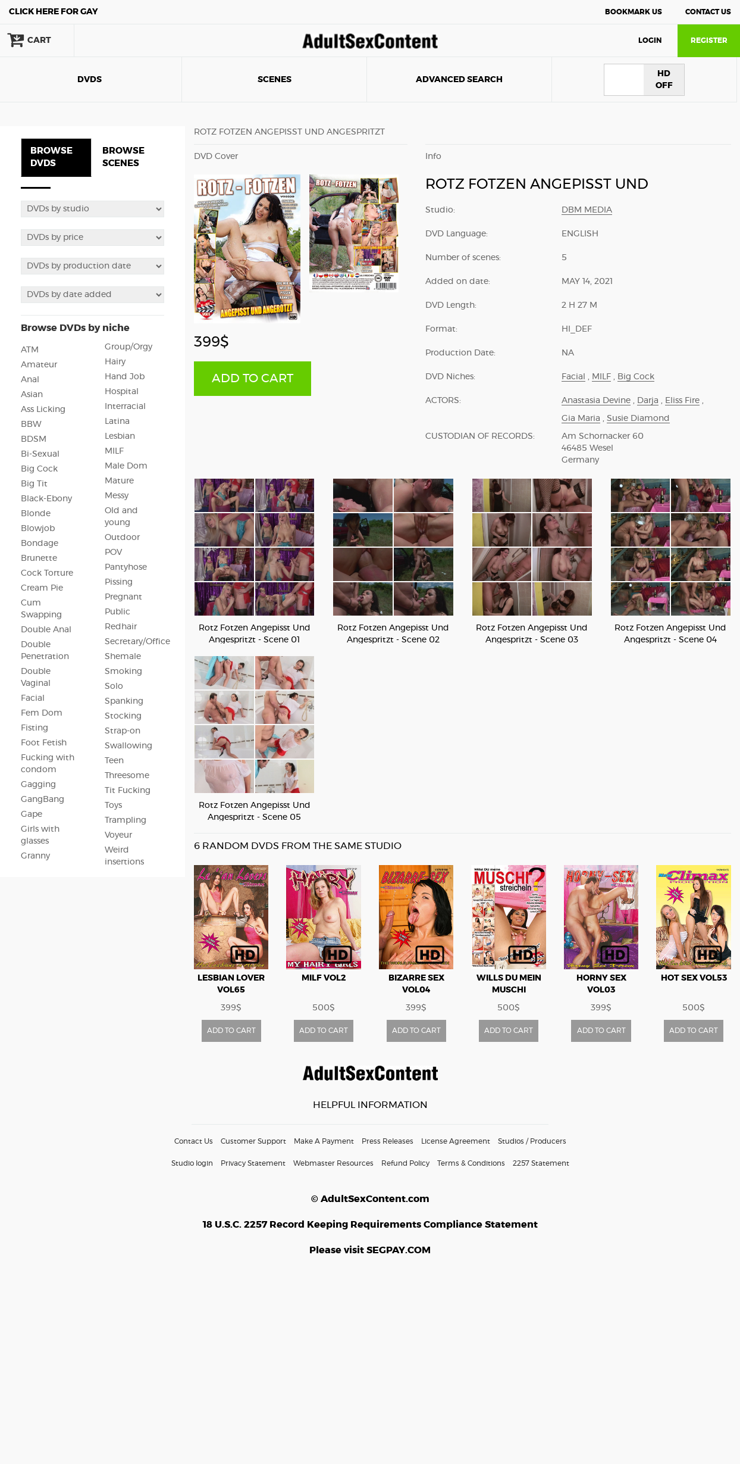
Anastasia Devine (596, 401)
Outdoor (122, 537)
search (113, 40)
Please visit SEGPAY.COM (370, 1250)
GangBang (42, 799)
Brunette (39, 558)
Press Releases (387, 1141)
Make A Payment (324, 1141)
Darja (648, 401)
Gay (53, 12)
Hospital (122, 392)
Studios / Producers (532, 1141)
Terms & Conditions (471, 1163)
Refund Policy (405, 1163)
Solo (114, 686)
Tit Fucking (127, 790)
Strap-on (122, 731)
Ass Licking (43, 409)
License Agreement (455, 1141)
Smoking (123, 671)
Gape (31, 814)
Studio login (192, 1163)
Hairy (115, 362)
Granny (35, 856)
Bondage (39, 543)
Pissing (119, 582)
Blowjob (38, 529)
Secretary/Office (137, 642)
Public (117, 612)
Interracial (125, 406)
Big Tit (34, 484)
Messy (116, 496)
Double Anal (46, 630)
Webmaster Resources (333, 1163)
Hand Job (125, 377)
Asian (32, 395)
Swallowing (128, 746)
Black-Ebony (46, 499)
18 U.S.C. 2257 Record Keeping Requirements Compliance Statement (370, 1224)
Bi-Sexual (40, 454)
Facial (33, 698)
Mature (119, 481)
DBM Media (587, 210)
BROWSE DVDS (51, 157)
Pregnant (123, 597)
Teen (114, 761)
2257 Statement (541, 1163)
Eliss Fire (682, 401)
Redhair (121, 627)
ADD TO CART (252, 379)
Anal (30, 380)
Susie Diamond (638, 418)
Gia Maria (581, 418)
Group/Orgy (128, 347)
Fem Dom (41, 713)
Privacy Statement (253, 1163)
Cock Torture (47, 573)
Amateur (39, 365)
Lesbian (120, 436)
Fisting (34, 728)
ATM (30, 350)
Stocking (123, 716)
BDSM (33, 439)
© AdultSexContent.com (370, 1199)
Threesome (127, 776)
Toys (113, 805)
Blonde (36, 514)
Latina (117, 421)
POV (113, 552)
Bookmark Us (633, 11)
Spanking (124, 701)
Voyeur (118, 835)
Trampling (125, 820)
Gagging (38, 785)
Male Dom (126, 466)
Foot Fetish (44, 743)
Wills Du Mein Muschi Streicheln (508, 990)
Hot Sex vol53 (694, 978)
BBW (31, 424)
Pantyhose (126, 567)
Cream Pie (42, 588)
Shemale (123, 657)
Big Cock (39, 469)
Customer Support (253, 1141)
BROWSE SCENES (123, 157)
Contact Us (708, 11)
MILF (114, 451)
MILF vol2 (324, 978)
